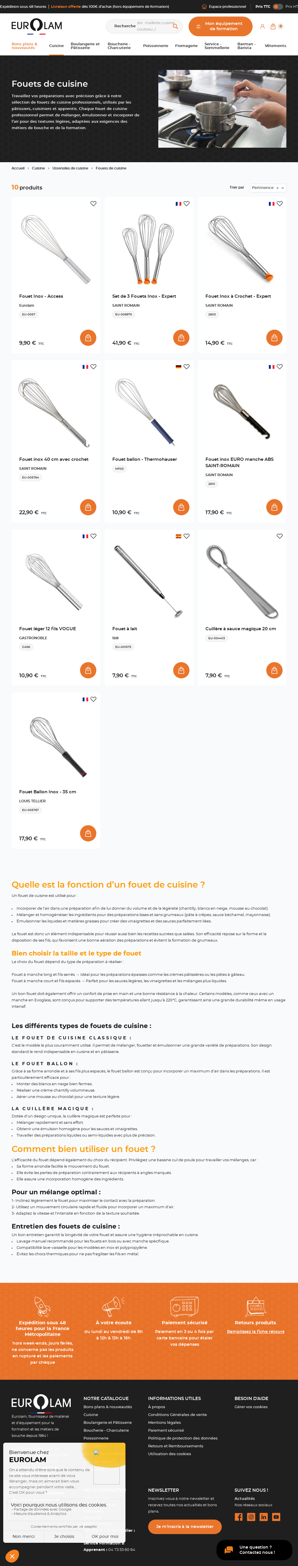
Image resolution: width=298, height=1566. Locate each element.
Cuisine (91, 1415)
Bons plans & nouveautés (108, 1407)
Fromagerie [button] (186, 46)
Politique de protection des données (183, 1438)
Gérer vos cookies (251, 1407)
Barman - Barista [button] (246, 46)
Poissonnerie (96, 1438)
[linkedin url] (264, 1517)
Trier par (237, 187)
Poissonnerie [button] (155, 46)
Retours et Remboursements (175, 1446)
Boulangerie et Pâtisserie (108, 1423)
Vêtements (94, 1470)
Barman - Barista (100, 1462)
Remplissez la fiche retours (255, 1332)
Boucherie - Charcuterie (106, 1431)
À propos (156, 1407)
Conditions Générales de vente (177, 1415)
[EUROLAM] (37, 26)
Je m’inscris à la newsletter (185, 1527)
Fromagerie (95, 1446)
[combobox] (268, 188)
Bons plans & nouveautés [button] (24, 46)
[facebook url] (239, 1517)
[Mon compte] (262, 26)
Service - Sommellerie (104, 1454)
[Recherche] (144, 26)
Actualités (245, 1499)
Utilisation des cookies (169, 1454)
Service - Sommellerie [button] (217, 46)
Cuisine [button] (56, 46)
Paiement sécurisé (166, 1431)
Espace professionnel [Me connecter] (224, 6)
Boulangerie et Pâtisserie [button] (85, 46)
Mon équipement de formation (219, 26)
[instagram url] (251, 1517)
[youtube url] (276, 1517)
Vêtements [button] (275, 46)
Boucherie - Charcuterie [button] (119, 46)
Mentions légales (164, 1423)
